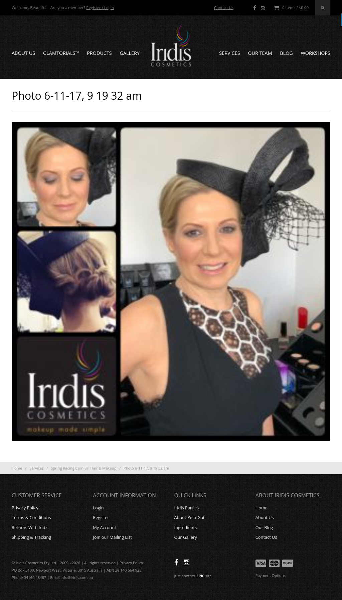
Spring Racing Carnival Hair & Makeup (83, 468)
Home (17, 468)
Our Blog (264, 527)
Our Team (260, 53)
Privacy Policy (25, 508)
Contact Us (223, 7)
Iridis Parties (186, 508)
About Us (23, 53)
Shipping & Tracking (31, 537)
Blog (286, 53)
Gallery (130, 53)
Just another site (193, 575)
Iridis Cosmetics (171, 45)
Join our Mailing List (112, 537)
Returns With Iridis (30, 527)
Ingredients (185, 527)
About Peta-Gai (189, 517)
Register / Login (100, 7)
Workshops (315, 53)
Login (98, 508)
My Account (104, 527)
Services (229, 53)
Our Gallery (185, 537)
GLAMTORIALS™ (61, 53)
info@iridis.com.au (77, 577)
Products (99, 53)
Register (101, 517)
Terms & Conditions (31, 517)
